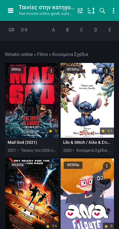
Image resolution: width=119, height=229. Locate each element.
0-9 (24, 29)
